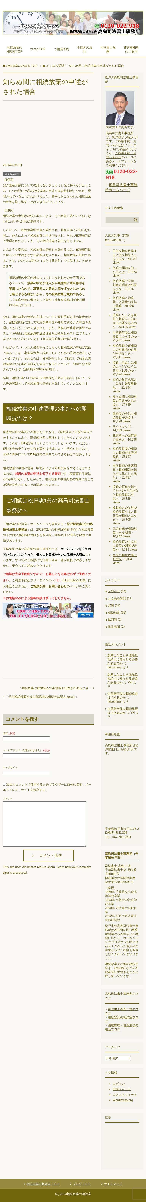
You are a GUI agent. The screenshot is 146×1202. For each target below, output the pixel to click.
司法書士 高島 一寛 (118, 866)
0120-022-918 (73, 580)
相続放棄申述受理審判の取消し (45, 333)
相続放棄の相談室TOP (14, 49)
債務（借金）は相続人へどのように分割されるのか (125, 366)
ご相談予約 (61, 49)
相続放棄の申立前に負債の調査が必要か (125, 545)
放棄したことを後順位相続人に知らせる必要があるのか (122, 659)
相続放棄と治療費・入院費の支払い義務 (125, 302)
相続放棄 (114, 612)
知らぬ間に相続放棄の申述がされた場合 (125, 400)
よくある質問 (12, 174)
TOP (21, 65)
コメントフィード (125, 1094)
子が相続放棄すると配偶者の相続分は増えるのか (41, 696)
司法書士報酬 (108, 49)
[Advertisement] (48, 134)
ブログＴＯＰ (82, 1184)
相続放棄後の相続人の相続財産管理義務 (125, 452)
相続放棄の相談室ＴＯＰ (43, 1184)
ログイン (119, 1083)
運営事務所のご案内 (131, 49)
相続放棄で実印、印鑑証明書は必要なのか (125, 285)
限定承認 (114, 626)
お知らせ (114, 591)
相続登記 (120, 968)
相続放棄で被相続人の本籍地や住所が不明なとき (55, 688)
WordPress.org (123, 1100)
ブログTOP (38, 49)
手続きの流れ (84, 49)
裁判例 (112, 619)
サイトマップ (122, 426)
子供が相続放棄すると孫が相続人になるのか (125, 255)
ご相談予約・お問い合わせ (48, 586)
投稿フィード (122, 1089)
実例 (111, 605)
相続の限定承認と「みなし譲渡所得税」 (125, 383)
